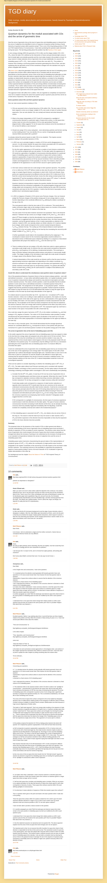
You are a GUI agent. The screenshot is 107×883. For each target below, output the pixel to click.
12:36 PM (15, 483)
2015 (76, 80)
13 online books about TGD (82, 38)
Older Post (63, 860)
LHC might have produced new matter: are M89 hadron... (86, 94)
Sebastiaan (80, 172)
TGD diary (22, 11)
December (79, 89)
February (79, 142)
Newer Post (12, 860)
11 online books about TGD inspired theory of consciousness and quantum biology (86, 41)
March (78, 139)
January (78, 144)
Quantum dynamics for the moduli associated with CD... (85, 118)
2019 (76, 70)
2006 (76, 159)
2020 (76, 68)
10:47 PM (15, 842)
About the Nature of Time (36, 454)
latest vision (14, 70)
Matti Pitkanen (17, 526)
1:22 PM (15, 503)
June (77, 132)
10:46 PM (15, 763)
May (77, 134)
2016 (76, 77)
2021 (76, 65)
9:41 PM (15, 608)
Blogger (57, 874)
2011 (76, 147)
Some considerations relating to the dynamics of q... (85, 114)
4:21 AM (15, 536)
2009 (76, 152)
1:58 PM (15, 558)
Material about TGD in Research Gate (85, 46)
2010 (76, 149)
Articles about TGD (80, 44)
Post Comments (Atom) (22, 863)
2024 (76, 58)
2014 (76, 82)
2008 (76, 154)
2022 (76, 63)
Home (38, 860)
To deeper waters (81, 105)
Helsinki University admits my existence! (87, 112)
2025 (76, 56)
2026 (76, 53)
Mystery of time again (54, 50)
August (78, 127)
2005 (76, 161)
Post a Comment (15, 856)
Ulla (14, 475)
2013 (76, 85)
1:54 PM (15, 520)
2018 (76, 73)
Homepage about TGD (81, 36)
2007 (76, 157)
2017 (76, 75)
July (77, 130)
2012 (76, 87)
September (79, 125)
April (77, 137)
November (79, 91)
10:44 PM (15, 658)
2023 (76, 61)
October (78, 122)
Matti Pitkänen (80, 169)
